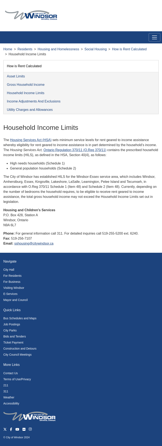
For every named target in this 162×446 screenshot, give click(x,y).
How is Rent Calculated (129, 49)
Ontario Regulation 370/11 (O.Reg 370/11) (74, 150)
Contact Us (10, 373)
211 (5, 385)
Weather (8, 397)
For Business (11, 281)
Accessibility (11, 403)
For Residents (12, 275)
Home (7, 49)
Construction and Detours (19, 348)
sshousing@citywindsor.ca (33, 243)
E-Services (10, 294)
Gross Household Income (26, 84)
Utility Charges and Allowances (30, 109)
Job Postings (11, 324)
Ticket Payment (13, 342)
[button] (149, 7)
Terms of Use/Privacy (17, 379)
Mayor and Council (15, 300)
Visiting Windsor (13, 287)
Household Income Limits (25, 93)
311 (5, 391)
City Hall (8, 269)
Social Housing (95, 49)
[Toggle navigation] (154, 37)
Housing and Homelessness (58, 49)
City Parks (10, 330)
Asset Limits (16, 76)
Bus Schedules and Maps (19, 318)
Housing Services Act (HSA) (30, 140)
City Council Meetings (17, 354)
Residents (25, 49)
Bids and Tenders (14, 336)
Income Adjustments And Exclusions (33, 101)
